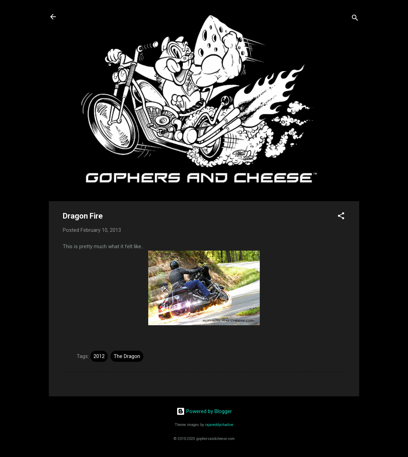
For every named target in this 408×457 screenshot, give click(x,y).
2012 (99, 356)
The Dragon (127, 356)
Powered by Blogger (204, 411)
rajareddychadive (219, 424)
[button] (341, 217)
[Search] (355, 19)
